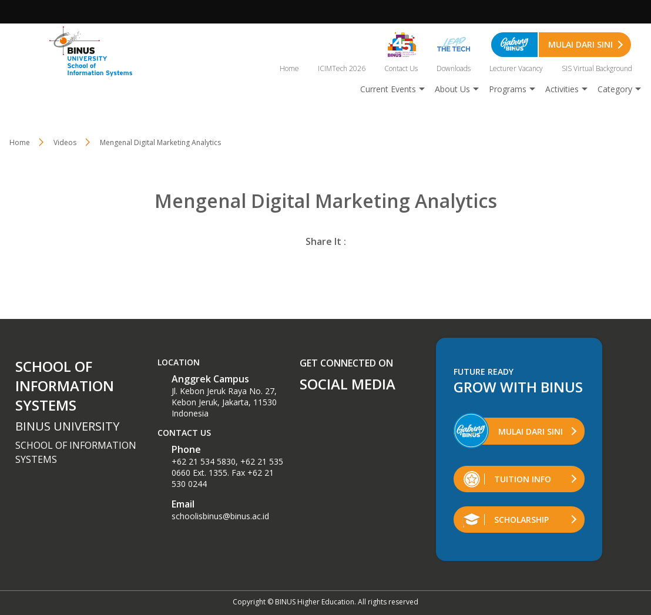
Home (289, 68)
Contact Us (401, 68)
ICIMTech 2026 (341, 68)
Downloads (454, 68)
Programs (507, 89)
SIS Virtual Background (597, 68)
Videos (64, 142)
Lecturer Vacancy (516, 68)
